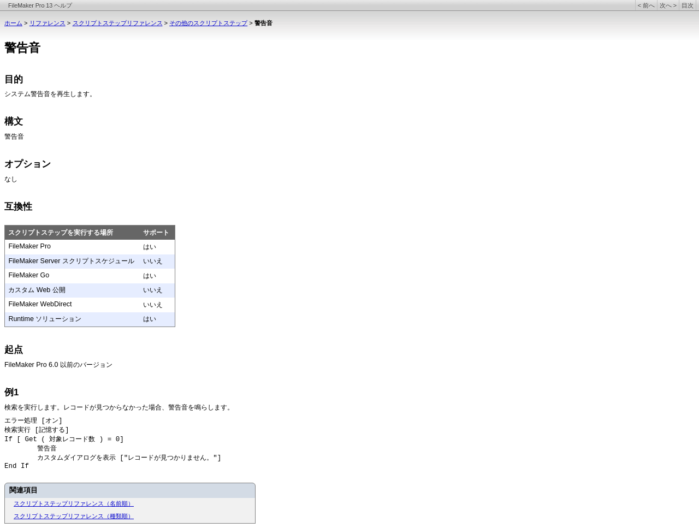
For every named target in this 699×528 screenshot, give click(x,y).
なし (10, 179)
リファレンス (47, 23)
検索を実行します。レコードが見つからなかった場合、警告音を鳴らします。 (119, 407)
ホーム (13, 23)
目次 (688, 5)
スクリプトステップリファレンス (118, 23)
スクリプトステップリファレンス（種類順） (74, 516)
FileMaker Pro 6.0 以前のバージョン (58, 365)
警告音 (14, 137)
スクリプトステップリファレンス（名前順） (74, 503)
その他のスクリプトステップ (208, 23)
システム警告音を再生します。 (50, 94)
